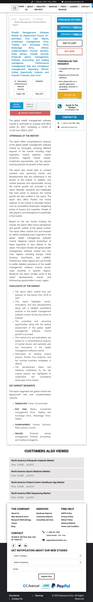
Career (14, 523)
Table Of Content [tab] (30, 105)
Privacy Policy (67, 517)
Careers (74, 7)
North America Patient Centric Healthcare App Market (37, 482)
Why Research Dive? (20, 517)
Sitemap (39, 595)
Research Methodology (21, 520)
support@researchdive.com (73, 2)
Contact (85, 7)
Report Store (24, 19)
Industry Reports (40, 8)
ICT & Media (38, 19)
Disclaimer (14, 595)
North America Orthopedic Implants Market (32, 460)
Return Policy (67, 520)
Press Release (62, 8)
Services (53, 7)
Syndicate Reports (44, 513)
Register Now (46, 577)
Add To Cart (69, 43)
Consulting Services (44, 520)
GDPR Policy (66, 513)
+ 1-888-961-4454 (40, 2)
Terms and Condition (70, 526)
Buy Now (69, 51)
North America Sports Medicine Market (30, 471)
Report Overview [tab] (17, 105)
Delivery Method (68, 523)
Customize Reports (44, 517)
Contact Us (17, 598)
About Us (29, 8)
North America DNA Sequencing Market (31, 493)
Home (21, 6)
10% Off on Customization (70, 96)
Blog (13, 526)
